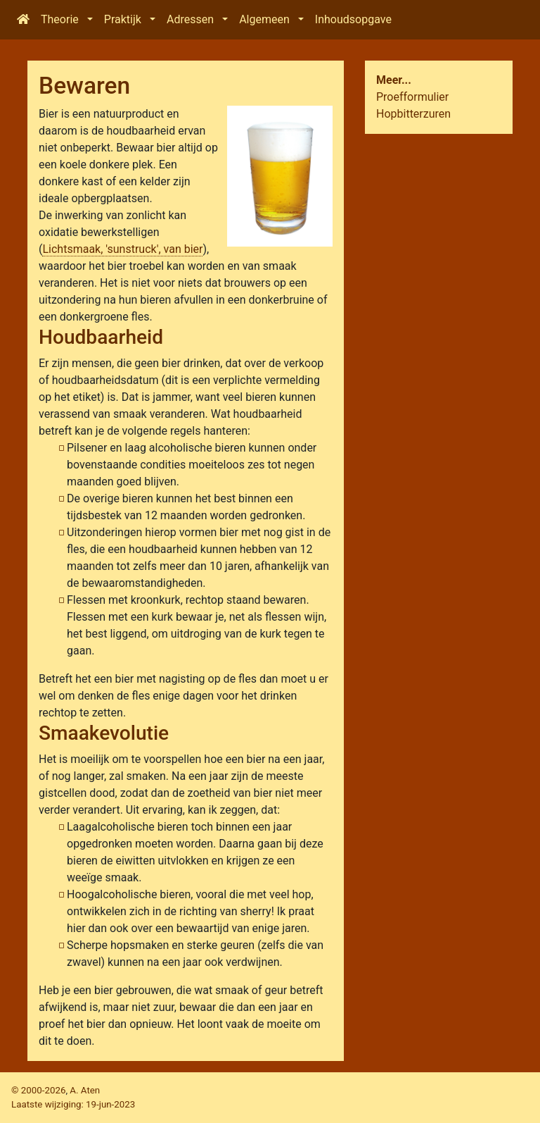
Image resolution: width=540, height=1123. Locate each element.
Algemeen (264, 19)
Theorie (60, 19)
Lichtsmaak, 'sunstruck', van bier (122, 249)
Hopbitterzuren (413, 113)
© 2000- (38, 1090)
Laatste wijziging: (73, 1104)
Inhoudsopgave (353, 19)
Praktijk (122, 19)
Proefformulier (412, 97)
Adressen (190, 19)
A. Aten (85, 1090)
